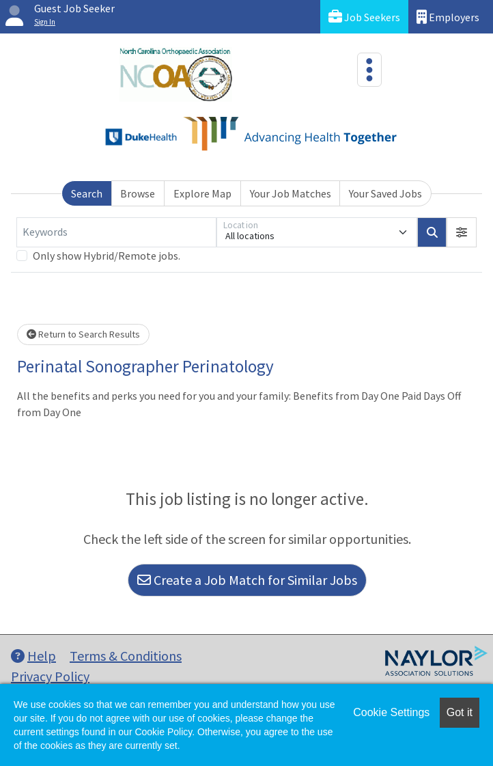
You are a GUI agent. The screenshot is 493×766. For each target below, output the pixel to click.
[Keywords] (116, 232)
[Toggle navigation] (369, 70)
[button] (462, 232)
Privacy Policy (50, 676)
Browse (137, 193)
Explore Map (202, 193)
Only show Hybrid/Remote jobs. (106, 255)
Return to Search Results (83, 334)
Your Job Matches (290, 193)
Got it (460, 712)
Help (33, 655)
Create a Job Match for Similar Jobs (247, 579)
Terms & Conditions (126, 655)
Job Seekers (364, 16)
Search (86, 193)
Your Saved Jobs (385, 193)
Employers (448, 16)
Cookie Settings (391, 712)
